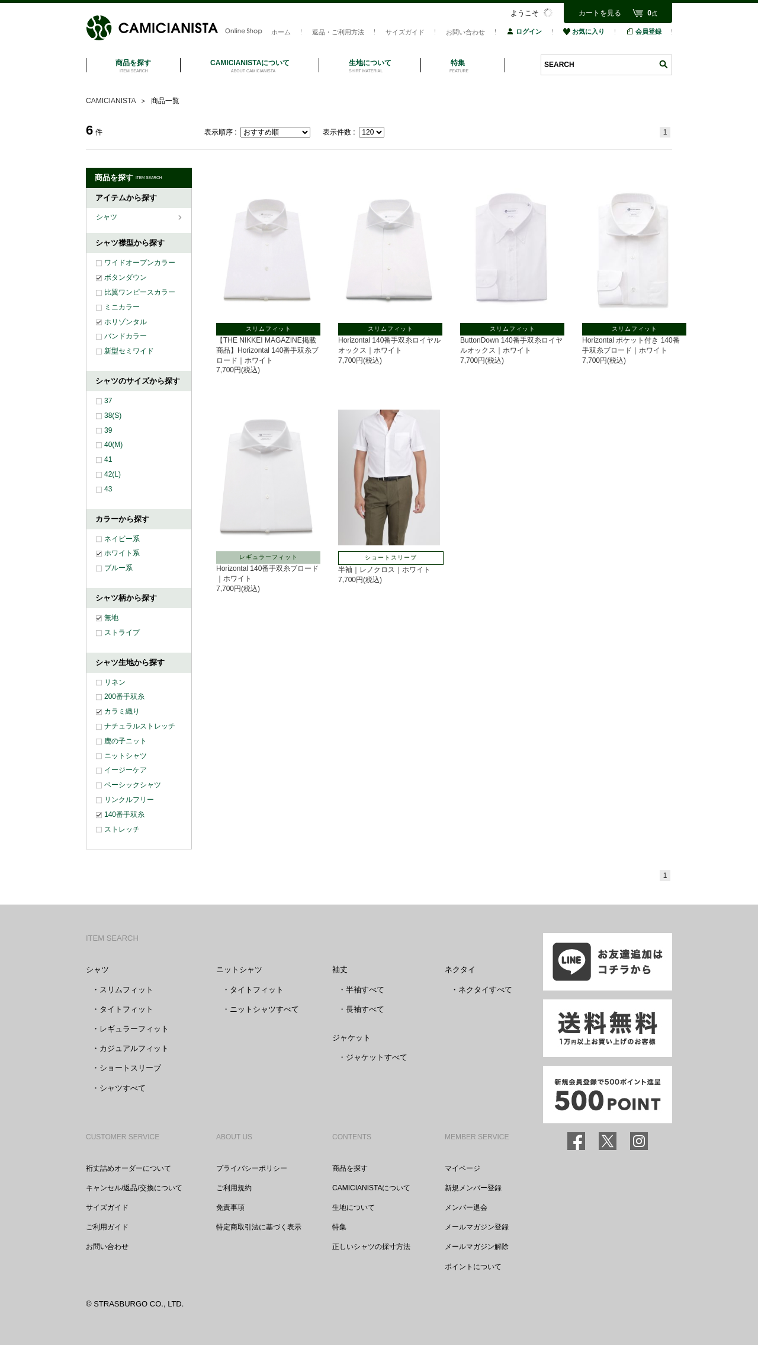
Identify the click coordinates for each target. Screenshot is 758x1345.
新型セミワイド (129, 351)
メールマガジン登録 (477, 1227)
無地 (111, 618)
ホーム (281, 32)
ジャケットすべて (376, 1057)
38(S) (112, 415)
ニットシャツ (125, 756)
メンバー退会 (466, 1207)
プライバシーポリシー (251, 1168)
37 (108, 401)
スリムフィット (126, 989)
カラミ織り (122, 711)
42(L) (112, 474)
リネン (115, 682)
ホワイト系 (122, 553)
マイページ (462, 1168)
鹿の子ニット (125, 741)
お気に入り (584, 31)
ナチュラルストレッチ (139, 726)
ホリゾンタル (125, 322)
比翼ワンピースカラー (139, 292)
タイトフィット (126, 1009)
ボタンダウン (125, 277)
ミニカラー (122, 307)
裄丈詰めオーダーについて (128, 1168)
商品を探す (350, 1168)
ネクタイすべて (485, 989)
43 (108, 489)
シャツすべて (122, 1088)
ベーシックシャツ (132, 785)
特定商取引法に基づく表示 (258, 1227)
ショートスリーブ (130, 1067)
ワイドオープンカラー (139, 262)
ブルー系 (118, 568)
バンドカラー (125, 336)
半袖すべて (365, 989)
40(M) (113, 444)
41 (108, 459)
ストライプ (122, 632)
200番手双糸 (124, 696)
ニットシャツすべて (264, 1009)
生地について (353, 1207)
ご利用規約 (234, 1188)
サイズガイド (405, 32)
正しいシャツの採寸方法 (371, 1246)
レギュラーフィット (134, 1028)
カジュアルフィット (134, 1048)
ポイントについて (473, 1267)
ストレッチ (122, 829)
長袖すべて (365, 1009)
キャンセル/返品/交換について (134, 1188)
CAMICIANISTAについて (371, 1188)
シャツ (107, 217)
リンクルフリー (129, 800)
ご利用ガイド (107, 1227)
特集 (339, 1227)
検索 (663, 64)
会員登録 (643, 31)
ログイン (524, 31)
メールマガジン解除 (477, 1246)
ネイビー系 (122, 539)
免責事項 (230, 1207)
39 (108, 430)
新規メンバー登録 (473, 1188)
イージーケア (125, 770)
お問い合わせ (465, 32)
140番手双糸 (124, 814)
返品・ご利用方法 (338, 32)
